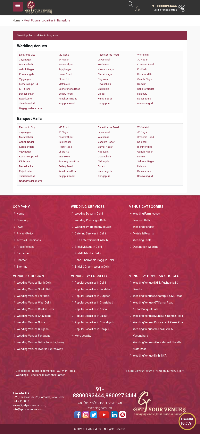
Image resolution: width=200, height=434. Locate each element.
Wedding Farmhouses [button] (146, 213)
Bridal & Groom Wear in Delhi (92, 266)
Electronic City (27, 54)
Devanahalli (104, 84)
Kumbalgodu (105, 98)
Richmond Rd (145, 74)
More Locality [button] (83, 335)
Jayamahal (104, 59)
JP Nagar (64, 59)
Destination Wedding (145, 246)
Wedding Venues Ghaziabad (34, 315)
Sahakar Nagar (145, 88)
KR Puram (24, 88)
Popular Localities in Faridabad (93, 289)
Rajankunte (25, 98)
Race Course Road (108, 54)
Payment (49, 374)
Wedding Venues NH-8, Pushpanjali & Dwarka (155, 286)
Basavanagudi (145, 103)
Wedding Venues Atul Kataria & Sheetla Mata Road (157, 346)
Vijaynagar (25, 79)
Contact (22, 260)
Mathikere (64, 84)
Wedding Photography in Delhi (93, 226)
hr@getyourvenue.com (170, 370)
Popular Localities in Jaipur (91, 315)
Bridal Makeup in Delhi (88, 246)
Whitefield (143, 54)
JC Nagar (142, 59)
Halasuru (142, 93)
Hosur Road (65, 74)
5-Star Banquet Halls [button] (145, 309)
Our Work (62, 370)
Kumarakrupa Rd (28, 84)
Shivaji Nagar (105, 74)
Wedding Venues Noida (31, 322)
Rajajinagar (65, 69)
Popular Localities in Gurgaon (92, 295)
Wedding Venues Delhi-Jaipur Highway (40, 342)
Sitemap (22, 266)
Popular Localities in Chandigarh (94, 322)
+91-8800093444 (163, 6)
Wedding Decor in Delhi (89, 213)
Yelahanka (103, 64)
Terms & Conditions (29, 240)
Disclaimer (23, 253)
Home (20, 213)
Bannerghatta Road (69, 88)
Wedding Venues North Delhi (34, 282)
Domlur (141, 84)
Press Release (25, 246)
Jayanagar (25, 59)
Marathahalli (26, 64)
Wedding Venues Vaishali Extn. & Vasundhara (153, 332)
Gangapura (104, 103)
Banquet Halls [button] (141, 220)
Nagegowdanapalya (30, 108)
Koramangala (26, 74)
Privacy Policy (25, 233)
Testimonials (47, 370)
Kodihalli (142, 69)
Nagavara (103, 79)
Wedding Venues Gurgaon (33, 329)
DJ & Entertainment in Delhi (91, 240)
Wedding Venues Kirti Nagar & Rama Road (158, 322)
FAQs (20, 226)
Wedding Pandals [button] (143, 226)
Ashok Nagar (26, 69)
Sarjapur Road (67, 103)
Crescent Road (145, 64)
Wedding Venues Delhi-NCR (150, 355)
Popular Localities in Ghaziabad (94, 302)
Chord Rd (64, 79)
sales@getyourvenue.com (29, 405)
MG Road (64, 54)
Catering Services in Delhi (90, 233)
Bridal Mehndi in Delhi (88, 253)
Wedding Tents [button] (142, 240)
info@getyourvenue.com (28, 409)
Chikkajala (103, 88)
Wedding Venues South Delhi (34, 289)
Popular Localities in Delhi (90, 282)
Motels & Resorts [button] (143, 233)
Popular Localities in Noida (91, 309)
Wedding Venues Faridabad (33, 335)
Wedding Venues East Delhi (33, 295)
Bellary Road (66, 93)
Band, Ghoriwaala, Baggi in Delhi (94, 260)
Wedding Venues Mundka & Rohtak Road (158, 315)
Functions (36, 374)
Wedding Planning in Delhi (90, 220)
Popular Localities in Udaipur (92, 329)
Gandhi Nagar (145, 79)
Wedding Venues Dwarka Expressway (40, 349)
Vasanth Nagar (106, 69)
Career (60, 374)
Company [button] (23, 220)
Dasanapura (144, 98)
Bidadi (101, 93)
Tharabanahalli (27, 103)
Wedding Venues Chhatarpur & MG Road (157, 295)
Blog (35, 370)
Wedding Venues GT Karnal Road (153, 302)
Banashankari (26, 93)
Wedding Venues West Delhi (34, 302)
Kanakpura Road (68, 98)
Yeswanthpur (66, 64)
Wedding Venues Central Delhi (35, 309)
